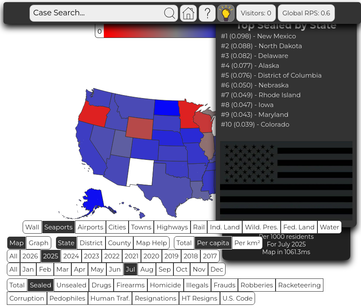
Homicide (165, 285)
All (13, 256)
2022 (111, 256)
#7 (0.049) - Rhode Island (261, 95)
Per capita (213, 243)
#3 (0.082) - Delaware (254, 56)
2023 (91, 256)
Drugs (101, 285)
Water (330, 227)
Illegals (197, 285)
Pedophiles (67, 298)
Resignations (155, 298)
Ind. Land (225, 227)
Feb (45, 269)
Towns (141, 227)
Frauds (224, 285)
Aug (146, 269)
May (97, 269)
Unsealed (71, 285)
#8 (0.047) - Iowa (247, 105)
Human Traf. (110, 298)
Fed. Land (299, 227)
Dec (217, 269)
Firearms (130, 285)
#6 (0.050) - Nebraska (255, 85)
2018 (191, 256)
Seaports (58, 227)
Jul (130, 269)
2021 (131, 256)
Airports (90, 227)
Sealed (40, 285)
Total (184, 243)
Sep (164, 269)
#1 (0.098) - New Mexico (258, 36)
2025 (50, 256)
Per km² (248, 243)
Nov (199, 269)
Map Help (151, 243)
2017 (210, 256)
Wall (32, 227)
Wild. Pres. (261, 227)
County (119, 243)
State (66, 243)
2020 (151, 256)
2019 (171, 256)
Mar (62, 269)
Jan (28, 269)
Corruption (26, 298)
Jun (115, 269)
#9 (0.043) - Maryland (254, 114)
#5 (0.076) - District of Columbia (271, 75)
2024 (71, 256)
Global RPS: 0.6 (306, 13)
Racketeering (299, 285)
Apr (79, 269)
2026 (30, 256)
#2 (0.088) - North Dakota (261, 46)
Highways (172, 227)
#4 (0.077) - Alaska (250, 65)
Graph (38, 243)
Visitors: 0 (256, 13)
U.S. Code (238, 298)
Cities (117, 227)
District (91, 243)
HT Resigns (199, 298)
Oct (182, 269)
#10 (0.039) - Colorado (255, 124)
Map (16, 243)
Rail (199, 227)
